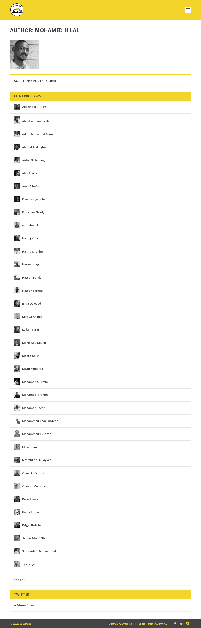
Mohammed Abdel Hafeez (40, 420)
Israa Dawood (31, 303)
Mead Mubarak (32, 368)
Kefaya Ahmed (32, 316)
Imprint (140, 623)
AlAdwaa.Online (24, 604)
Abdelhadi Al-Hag (34, 106)
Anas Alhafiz (30, 186)
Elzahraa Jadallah (34, 199)
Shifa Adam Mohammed (39, 551)
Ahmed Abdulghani (35, 147)
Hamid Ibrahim (32, 251)
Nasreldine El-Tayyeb (36, 459)
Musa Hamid (30, 446)
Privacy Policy (157, 623)
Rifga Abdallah (32, 525)
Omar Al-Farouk (33, 473)
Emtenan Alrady (33, 212)
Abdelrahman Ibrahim (37, 121)
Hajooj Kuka (30, 238)
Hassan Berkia (32, 277)
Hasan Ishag (30, 264)
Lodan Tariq (30, 329)
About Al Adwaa (120, 623)
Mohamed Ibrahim (35, 394)
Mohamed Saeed (33, 407)
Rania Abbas (30, 512)
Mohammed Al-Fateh (36, 433)
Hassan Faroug (32, 290)
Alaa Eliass (29, 173)
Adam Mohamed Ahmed (38, 133)
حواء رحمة (28, 564)
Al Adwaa (25, 623)
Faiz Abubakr (31, 225)
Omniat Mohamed (35, 486)
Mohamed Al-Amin (35, 381)
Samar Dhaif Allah (34, 538)
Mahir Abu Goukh (34, 342)
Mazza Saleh (31, 355)
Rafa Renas (30, 499)
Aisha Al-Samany (33, 160)
